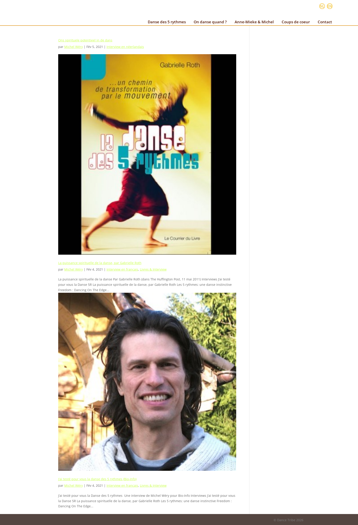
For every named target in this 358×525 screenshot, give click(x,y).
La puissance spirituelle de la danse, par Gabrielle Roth (99, 263)
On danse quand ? (210, 22)
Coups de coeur (296, 22)
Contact (325, 22)
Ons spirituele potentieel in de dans (85, 40)
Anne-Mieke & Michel (254, 22)
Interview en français (122, 269)
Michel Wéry (73, 47)
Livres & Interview (153, 269)
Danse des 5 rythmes (167, 22)
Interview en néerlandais (125, 47)
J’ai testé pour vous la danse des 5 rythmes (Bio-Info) (97, 479)
